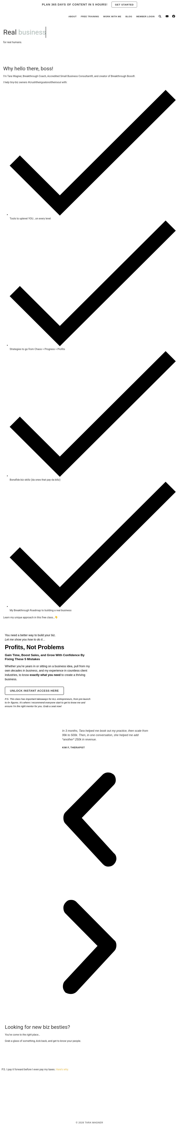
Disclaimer (143, 1102)
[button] (160, 16)
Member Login (145, 16)
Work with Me (112, 16)
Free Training (90, 16)
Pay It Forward (31, 1102)
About (72, 16)
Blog (128, 16)
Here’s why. (62, 1069)
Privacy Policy (111, 1102)
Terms (129, 1102)
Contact (70, 1102)
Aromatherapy (89, 1102)
